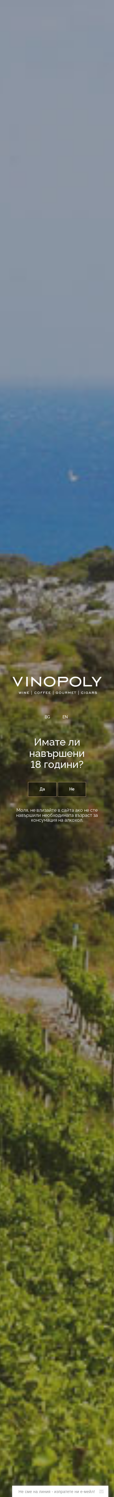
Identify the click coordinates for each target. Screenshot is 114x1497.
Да (42, 789)
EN (65, 717)
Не (71, 789)
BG (47, 717)
